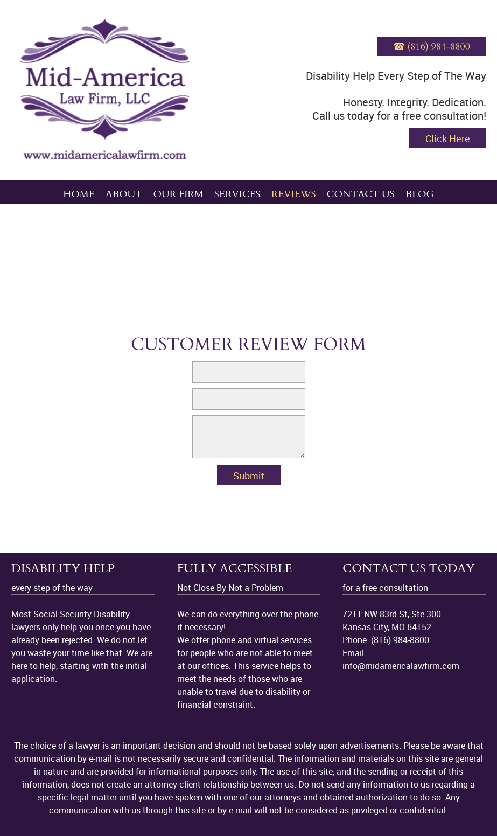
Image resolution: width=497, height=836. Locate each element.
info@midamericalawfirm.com (400, 666)
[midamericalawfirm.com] (105, 90)
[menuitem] (79, 192)
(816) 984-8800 (400, 640)
